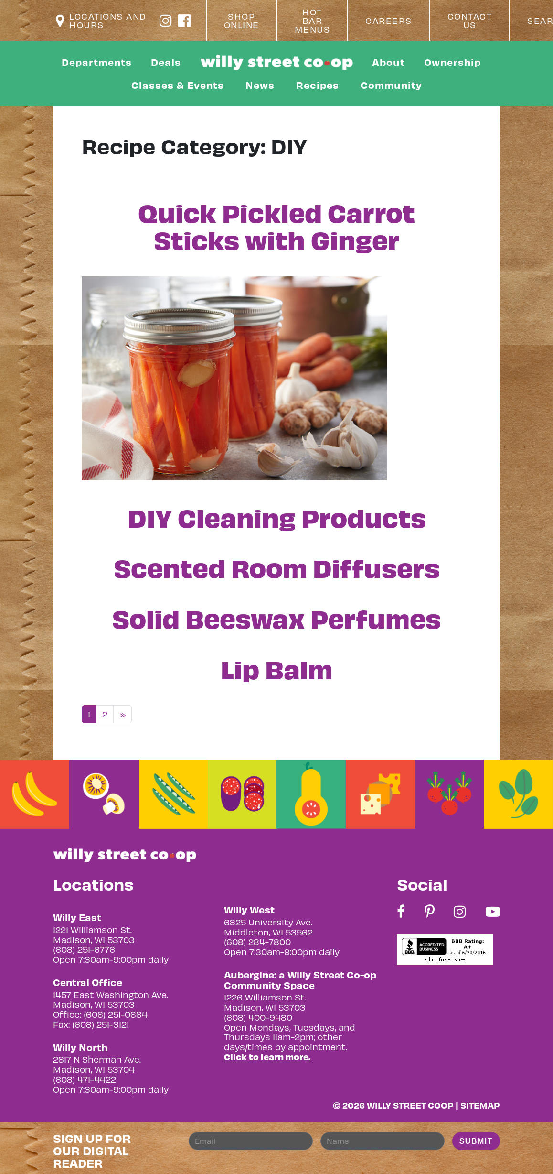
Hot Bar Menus (312, 20)
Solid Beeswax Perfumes (276, 617)
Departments (97, 62)
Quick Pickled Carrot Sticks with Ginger (276, 226)
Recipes (317, 85)
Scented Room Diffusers (277, 567)
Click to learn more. (267, 1056)
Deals (166, 62)
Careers (388, 20)
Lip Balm (276, 668)
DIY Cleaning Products (277, 516)
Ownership (452, 62)
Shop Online (241, 20)
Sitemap (480, 1104)
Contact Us (469, 20)
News (260, 85)
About (388, 62)
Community (391, 85)
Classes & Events (177, 85)
